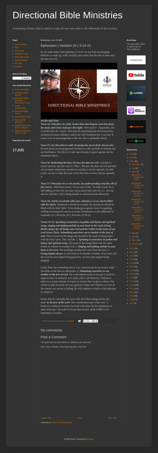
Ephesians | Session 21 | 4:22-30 (137, 218)
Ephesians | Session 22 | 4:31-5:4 (137, 209)
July (134, 168)
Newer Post (46, 418)
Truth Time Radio (22, 90)
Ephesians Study (22, 57)
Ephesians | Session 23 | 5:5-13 (137, 201)
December (136, 164)
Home (79, 418)
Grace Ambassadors (20, 107)
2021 (132, 252)
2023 (132, 161)
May (134, 233)
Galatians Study (21, 54)
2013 (132, 281)
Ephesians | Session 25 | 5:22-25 (137, 185)
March (135, 240)
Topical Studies (21, 60)
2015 (132, 274)
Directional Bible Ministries (68, 15)
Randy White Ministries (20, 121)
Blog (17, 47)
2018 (132, 263)
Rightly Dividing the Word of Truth (23, 132)
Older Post (112, 418)
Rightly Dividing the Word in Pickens (23, 126)
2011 (132, 288)
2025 (132, 154)
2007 (132, 303)
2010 (132, 292)
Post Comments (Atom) (62, 422)
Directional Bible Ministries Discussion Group (22, 100)
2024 (132, 157)
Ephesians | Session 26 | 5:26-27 (137, 177)
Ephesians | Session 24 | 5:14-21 (137, 193)
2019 (132, 259)
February (136, 244)
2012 (132, 285)
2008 (132, 300)
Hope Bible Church (23, 117)
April (134, 236)
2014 (132, 278)
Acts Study (19, 51)
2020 (132, 256)
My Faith (18, 63)
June (134, 172)
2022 (132, 248)
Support (18, 67)
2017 (132, 267)
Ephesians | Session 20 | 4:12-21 (137, 226)
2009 (132, 296)
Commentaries (21, 44)
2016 (132, 270)
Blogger (90, 439)
